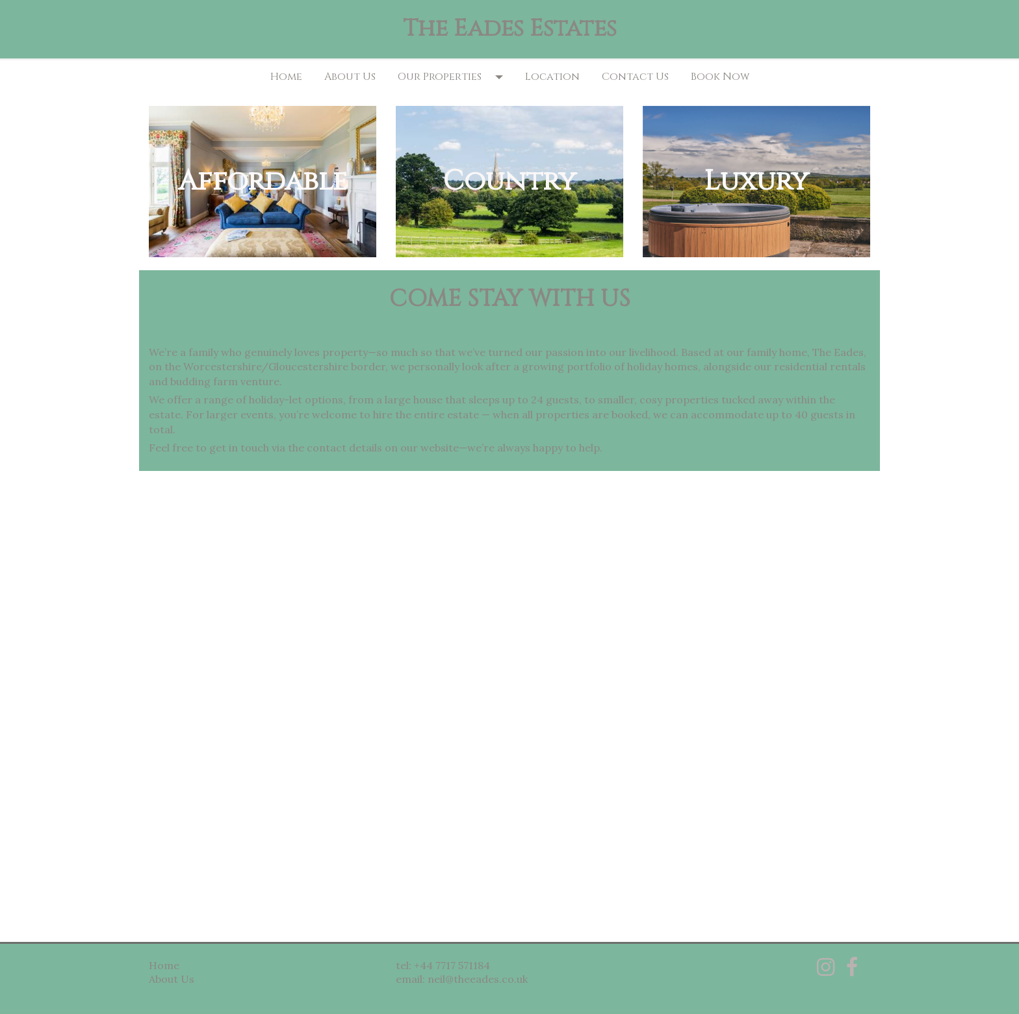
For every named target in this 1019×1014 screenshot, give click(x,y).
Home (286, 77)
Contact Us (635, 77)
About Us (350, 77)
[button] (503, 76)
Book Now (720, 77)
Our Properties (440, 77)
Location (552, 77)
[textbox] (509, 29)
